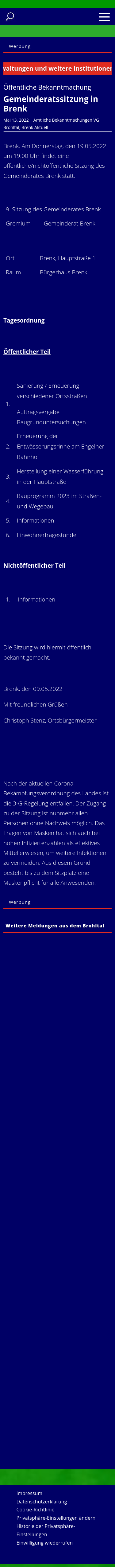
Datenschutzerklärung (42, 1501)
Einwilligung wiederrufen (45, 1542)
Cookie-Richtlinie (36, 1509)
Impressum (29, 1493)
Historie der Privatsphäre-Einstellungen (46, 1530)
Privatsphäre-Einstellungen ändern (56, 1517)
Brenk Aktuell (34, 127)
